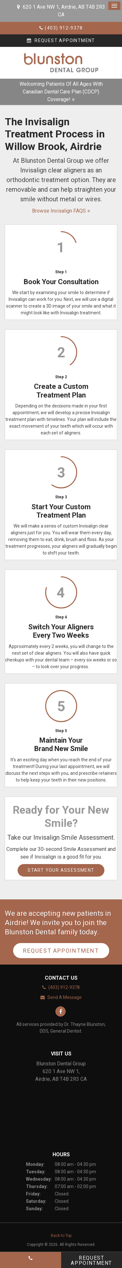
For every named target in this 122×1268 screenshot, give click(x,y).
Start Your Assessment (61, 870)
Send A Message (64, 997)
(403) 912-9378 (64, 28)
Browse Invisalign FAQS (59, 211)
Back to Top (61, 1235)
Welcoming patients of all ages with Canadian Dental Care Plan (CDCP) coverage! (61, 91)
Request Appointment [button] (64, 40)
